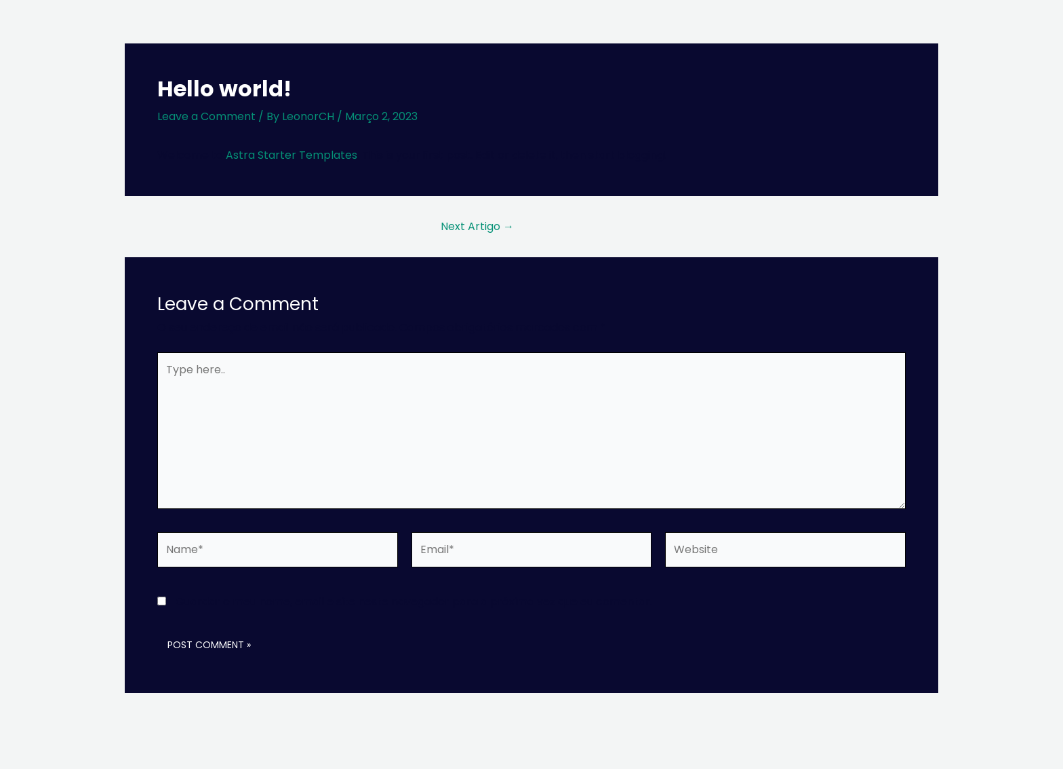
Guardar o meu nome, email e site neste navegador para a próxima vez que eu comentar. (414, 601)
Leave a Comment (206, 116)
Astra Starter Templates (291, 155)
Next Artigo (477, 226)
